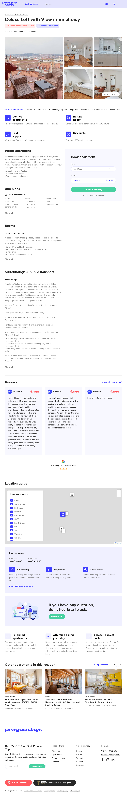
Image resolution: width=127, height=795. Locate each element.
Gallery (17, 538)
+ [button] (119, 491)
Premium (80, 765)
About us (56, 751)
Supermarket (20, 504)
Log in (54, 765)
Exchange (18, 508)
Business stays (58, 758)
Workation (80, 758)
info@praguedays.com (110, 755)
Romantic (80, 762)
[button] (62, 514)
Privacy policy (49, 791)
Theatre (18, 534)
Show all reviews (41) (112, 382)
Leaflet (118, 543)
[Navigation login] (114, 4)
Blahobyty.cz (75, 791)
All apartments (101, 665)
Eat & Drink (19, 523)
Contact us (56, 617)
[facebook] (102, 759)
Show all (9, 213)
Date (73, 164)
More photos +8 (111, 94)
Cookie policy (62, 791)
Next (125, 690)
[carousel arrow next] (120, 665)
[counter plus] (112, 180)
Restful (79, 751)
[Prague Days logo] (9, 4)
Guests (74, 175)
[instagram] (107, 759)
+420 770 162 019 (109, 751)
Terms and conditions (33, 791)
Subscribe (37, 766)
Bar (15, 527)
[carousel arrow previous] (115, 665)
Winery (17, 512)
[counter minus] (107, 180)
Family (79, 755)
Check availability (93, 190)
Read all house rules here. (21, 586)
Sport (17, 530)
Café (16, 519)
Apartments (57, 755)
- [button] (119, 495)
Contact (55, 762)
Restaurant (19, 515)
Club (16, 501)
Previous (2, 690)
